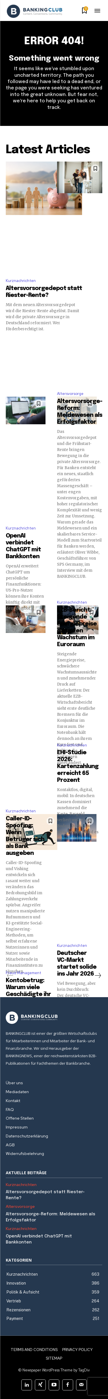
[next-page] (97, 975)
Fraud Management (23, 972)
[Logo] (34, 11)
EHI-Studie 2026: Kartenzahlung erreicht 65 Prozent (77, 766)
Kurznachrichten (21, 280)
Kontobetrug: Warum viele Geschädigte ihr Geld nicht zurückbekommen (31, 994)
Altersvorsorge (70, 393)
